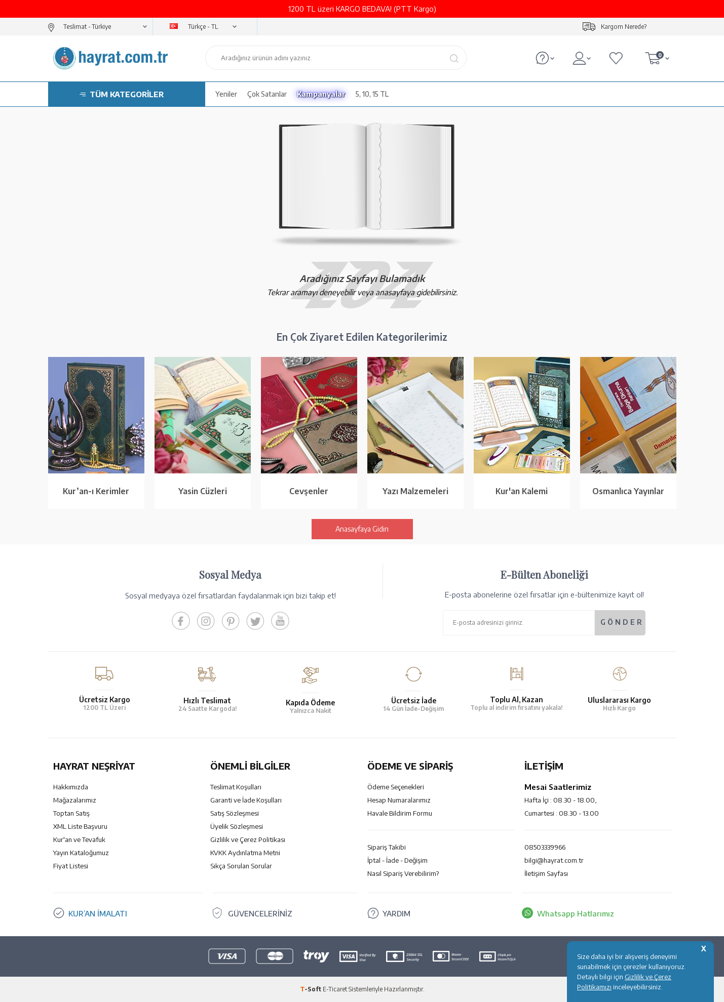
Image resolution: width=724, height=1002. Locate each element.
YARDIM (396, 913)
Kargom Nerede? (623, 26)
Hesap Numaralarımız (399, 800)
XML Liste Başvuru (80, 826)
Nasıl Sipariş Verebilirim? (403, 873)
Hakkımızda (70, 787)
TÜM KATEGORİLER (127, 94)
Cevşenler (308, 491)
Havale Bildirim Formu (399, 813)
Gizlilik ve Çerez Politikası (247, 839)
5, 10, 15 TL (372, 94)
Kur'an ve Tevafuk (79, 839)
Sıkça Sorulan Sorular (241, 866)
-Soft (311, 989)
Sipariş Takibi (386, 847)
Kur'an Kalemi (522, 491)
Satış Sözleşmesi (234, 813)
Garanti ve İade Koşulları (246, 800)
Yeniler (226, 94)
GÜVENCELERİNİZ (260, 913)
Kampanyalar (321, 94)
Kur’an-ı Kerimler (96, 491)
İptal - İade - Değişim (397, 860)
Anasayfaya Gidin (362, 529)
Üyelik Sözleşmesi (236, 826)
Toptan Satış (71, 813)
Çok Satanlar (267, 94)
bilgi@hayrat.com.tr (554, 860)
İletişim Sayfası (546, 873)
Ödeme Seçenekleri (395, 787)
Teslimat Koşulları (235, 787)
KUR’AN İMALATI (97, 913)
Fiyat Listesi (70, 866)
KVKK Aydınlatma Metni (245, 853)
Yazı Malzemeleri (415, 491)
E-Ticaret (335, 989)
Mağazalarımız (74, 800)
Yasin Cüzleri (202, 491)
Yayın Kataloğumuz (81, 853)
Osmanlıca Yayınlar (628, 491)
